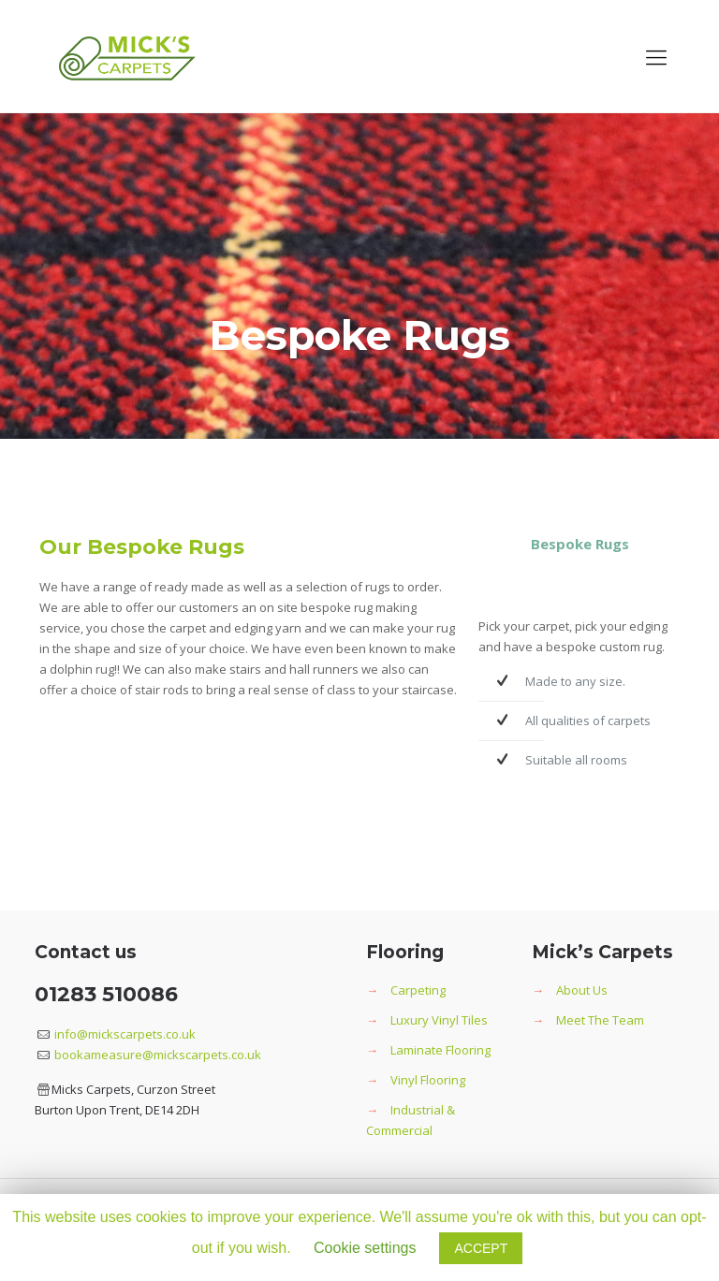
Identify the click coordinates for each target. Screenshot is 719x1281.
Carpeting (418, 990)
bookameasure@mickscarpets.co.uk (156, 1054)
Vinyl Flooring (427, 1079)
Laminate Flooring (440, 1049)
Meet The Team (600, 1020)
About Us (582, 990)
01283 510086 (106, 994)
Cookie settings (365, 1248)
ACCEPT (480, 1248)
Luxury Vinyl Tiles (439, 1020)
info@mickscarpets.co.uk (123, 1034)
